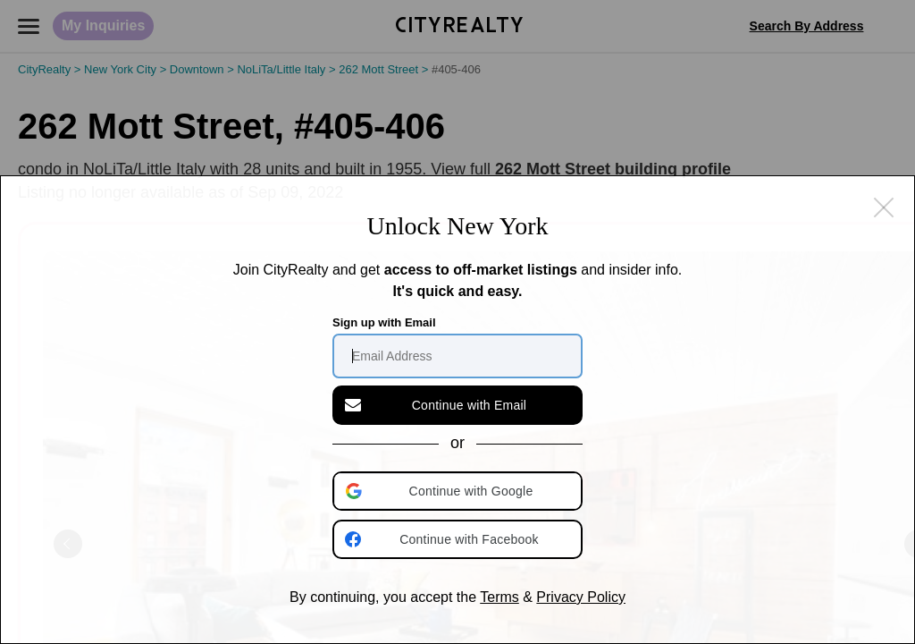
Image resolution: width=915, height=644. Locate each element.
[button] (459, 491)
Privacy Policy (580, 597)
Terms (499, 597)
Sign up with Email (384, 322)
